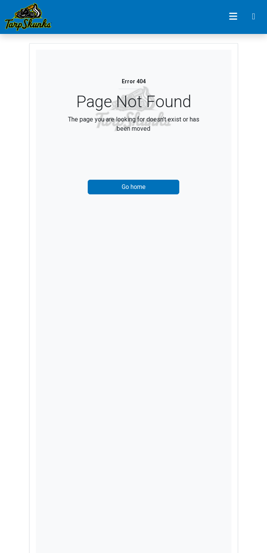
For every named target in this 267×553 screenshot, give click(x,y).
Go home (134, 187)
